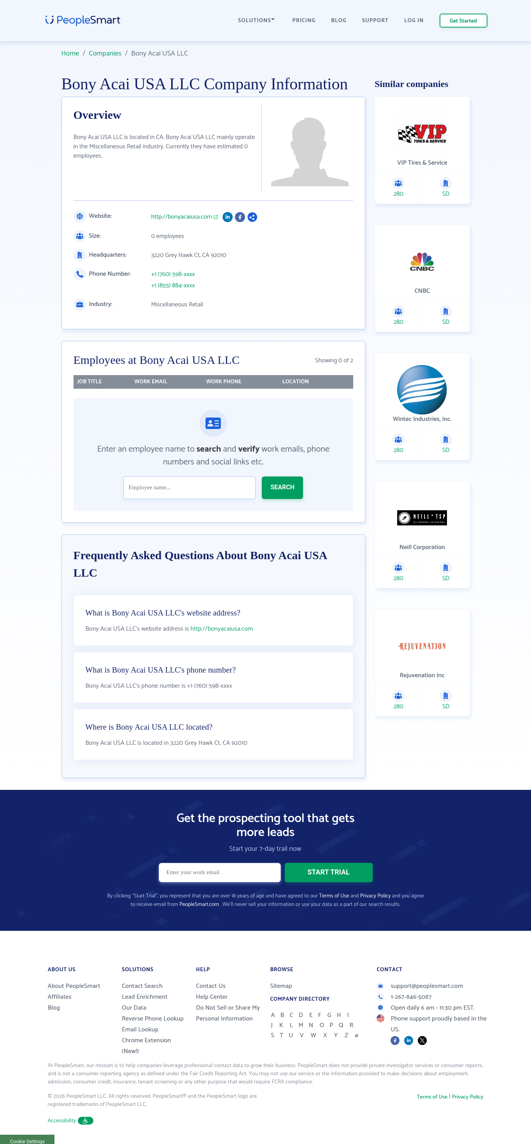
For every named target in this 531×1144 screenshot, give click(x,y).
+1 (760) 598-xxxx (173, 274)
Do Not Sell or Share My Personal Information (228, 1013)
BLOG (339, 20)
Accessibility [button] (71, 1120)
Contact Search (142, 986)
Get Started (463, 21)
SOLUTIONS (256, 20)
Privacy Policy (375, 896)
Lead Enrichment (145, 997)
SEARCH (282, 487)
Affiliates (60, 997)
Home (70, 53)
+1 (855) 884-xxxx (173, 285)
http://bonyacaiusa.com (181, 217)
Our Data (134, 1008)
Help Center (212, 997)
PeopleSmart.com (199, 904)
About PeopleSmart (74, 986)
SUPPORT (375, 20)
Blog (54, 1008)
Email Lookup (140, 1029)
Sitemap (281, 986)
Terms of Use (334, 896)
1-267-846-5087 (404, 997)
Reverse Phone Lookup (153, 1019)
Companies (105, 53)
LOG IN (414, 20)
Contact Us (211, 986)
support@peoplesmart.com (420, 986)
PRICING (304, 20)
